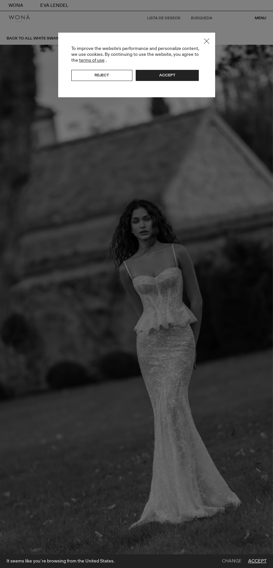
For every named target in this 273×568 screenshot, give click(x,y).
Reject (101, 75)
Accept (257, 561)
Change (232, 561)
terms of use (92, 60)
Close (206, 41)
